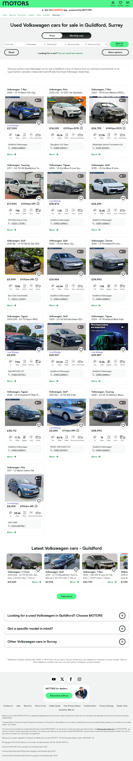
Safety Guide (54, 706)
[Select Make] (36, 44)
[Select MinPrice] (77, 44)
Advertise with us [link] (59, 695)
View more (66, 596)
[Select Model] (56, 44)
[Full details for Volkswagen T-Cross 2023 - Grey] (24, 569)
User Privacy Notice (72, 706)
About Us (28, 706)
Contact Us (8, 706)
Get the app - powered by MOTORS (66, 10)
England (31, 15)
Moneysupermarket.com (105, 729)
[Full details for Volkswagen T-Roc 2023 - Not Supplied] (100, 569)
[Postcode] (15, 44)
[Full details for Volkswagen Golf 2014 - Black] (62, 569)
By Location (22, 15)
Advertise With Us (66, 710)
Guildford (46, 15)
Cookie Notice (90, 706)
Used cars (12, 15)
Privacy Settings (107, 706)
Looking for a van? (60, 53)
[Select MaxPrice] (97, 44)
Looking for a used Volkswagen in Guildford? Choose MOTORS (66, 615)
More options (115, 52)
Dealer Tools (122, 706)
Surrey (39, 15)
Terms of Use (40, 706)
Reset (12, 52)
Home (5, 15)
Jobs (18, 706)
